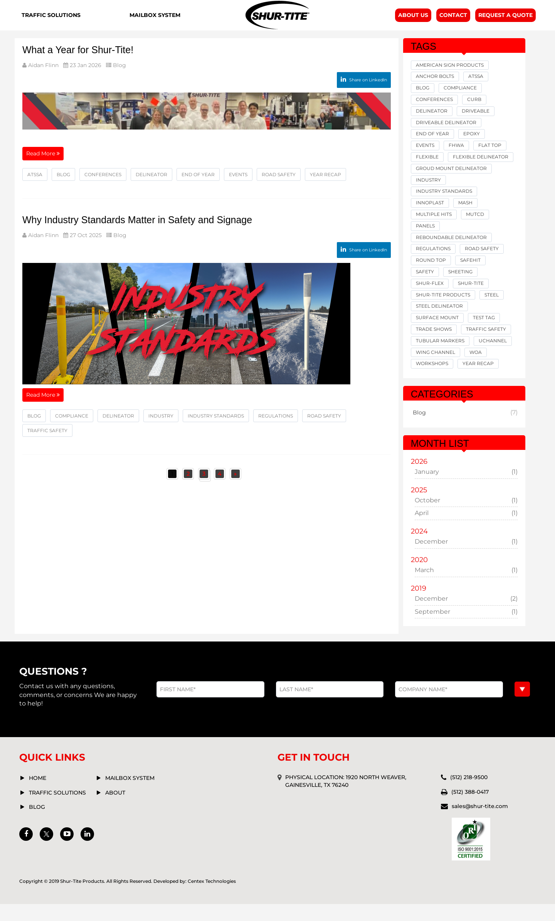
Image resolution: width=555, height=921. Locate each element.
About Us (413, 23)
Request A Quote (505, 23)
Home (37, 794)
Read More (43, 168)
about (115, 809)
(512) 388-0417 (470, 808)
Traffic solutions (57, 809)
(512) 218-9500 (469, 794)
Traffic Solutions (48, 23)
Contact (453, 23)
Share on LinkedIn (364, 96)
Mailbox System (154, 23)
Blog (117, 81)
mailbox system (130, 794)
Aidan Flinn (42, 81)
